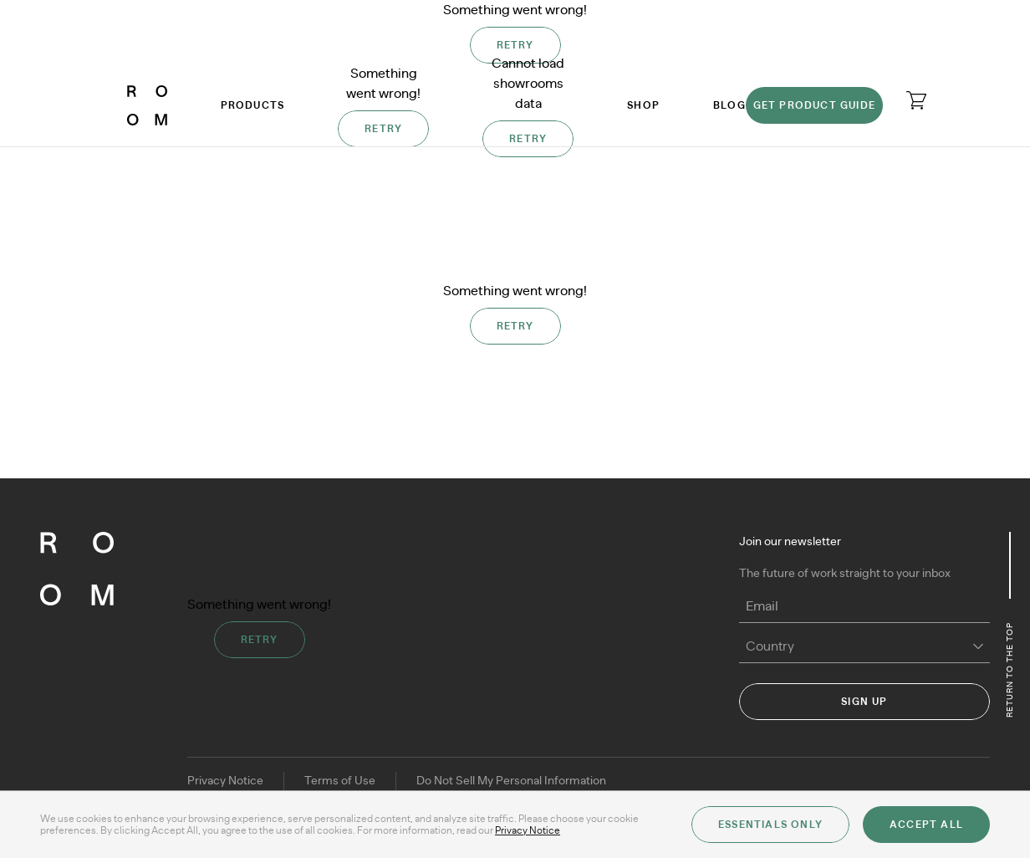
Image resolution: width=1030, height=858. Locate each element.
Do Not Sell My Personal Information (511, 781)
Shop (643, 105)
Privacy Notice (225, 781)
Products (253, 105)
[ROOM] (147, 105)
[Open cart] (916, 100)
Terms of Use (339, 781)
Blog (729, 105)
